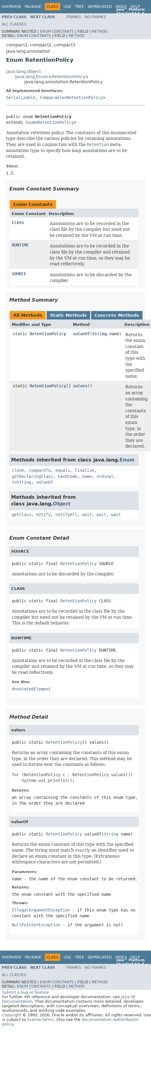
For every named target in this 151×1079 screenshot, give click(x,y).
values (80, 385)
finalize (84, 470)
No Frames (95, 17)
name (87, 476)
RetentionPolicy (68, 76)
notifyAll (66, 514)
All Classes (14, 24)
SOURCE (19, 273)
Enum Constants (57, 31)
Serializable (20, 97)
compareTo (40, 470)
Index (121, 7)
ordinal (105, 476)
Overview (11, 7)
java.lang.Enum (31, 76)
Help (135, 7)
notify (43, 514)
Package (33, 7)
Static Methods (68, 315)
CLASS (18, 222)
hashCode (67, 476)
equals (62, 470)
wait (87, 514)
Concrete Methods (117, 315)
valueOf (81, 333)
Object (62, 504)
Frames (73, 17)
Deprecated (100, 7)
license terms (40, 1019)
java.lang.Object (23, 71)
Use (67, 7)
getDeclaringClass (32, 476)
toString (21, 482)
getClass (21, 514)
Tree (79, 7)
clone (18, 470)
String (99, 333)
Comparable (52, 97)
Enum (30, 122)
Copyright (11, 1015)
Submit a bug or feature (25, 992)
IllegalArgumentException (41, 910)
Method (99, 31)
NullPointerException (36, 924)
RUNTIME (20, 245)
